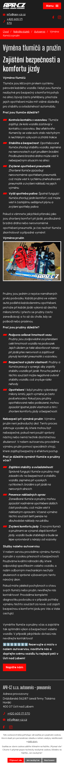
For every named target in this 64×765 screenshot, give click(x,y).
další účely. (33, 741)
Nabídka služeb (21, 31)
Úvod (6, 31)
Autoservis (39, 31)
